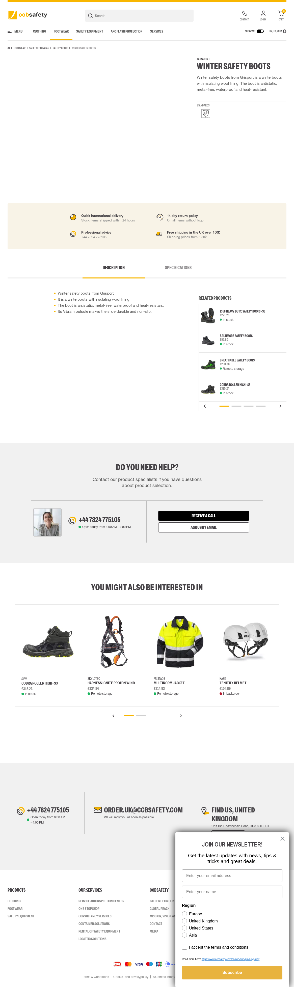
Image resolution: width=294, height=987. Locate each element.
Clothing (39, 31)
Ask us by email (204, 527)
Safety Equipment (89, 31)
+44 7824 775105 (99, 520)
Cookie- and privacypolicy (130, 976)
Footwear (61, 31)
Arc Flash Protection (127, 31)
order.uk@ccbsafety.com (143, 810)
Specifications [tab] (178, 267)
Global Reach (159, 909)
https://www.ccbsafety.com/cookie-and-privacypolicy (230, 959)
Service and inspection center (101, 901)
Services (156, 31)
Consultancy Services (95, 916)
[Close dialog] (282, 838)
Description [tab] (114, 267)
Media (154, 931)
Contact (156, 924)
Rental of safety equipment (99, 931)
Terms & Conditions (95, 976)
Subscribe (232, 972)
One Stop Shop (88, 909)
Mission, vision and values (169, 916)
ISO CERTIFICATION (162, 901)
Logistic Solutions (92, 939)
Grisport (203, 59)
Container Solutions (94, 924)
